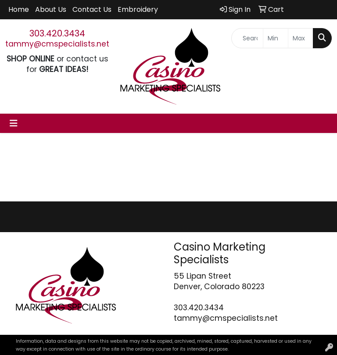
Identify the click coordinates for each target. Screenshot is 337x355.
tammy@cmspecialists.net (57, 44)
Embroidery (138, 9)
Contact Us (91, 9)
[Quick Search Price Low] (275, 38)
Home (18, 9)
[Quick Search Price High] (300, 38)
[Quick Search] (247, 38)
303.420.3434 (57, 33)
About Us (50, 9)
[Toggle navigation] (13, 123)
